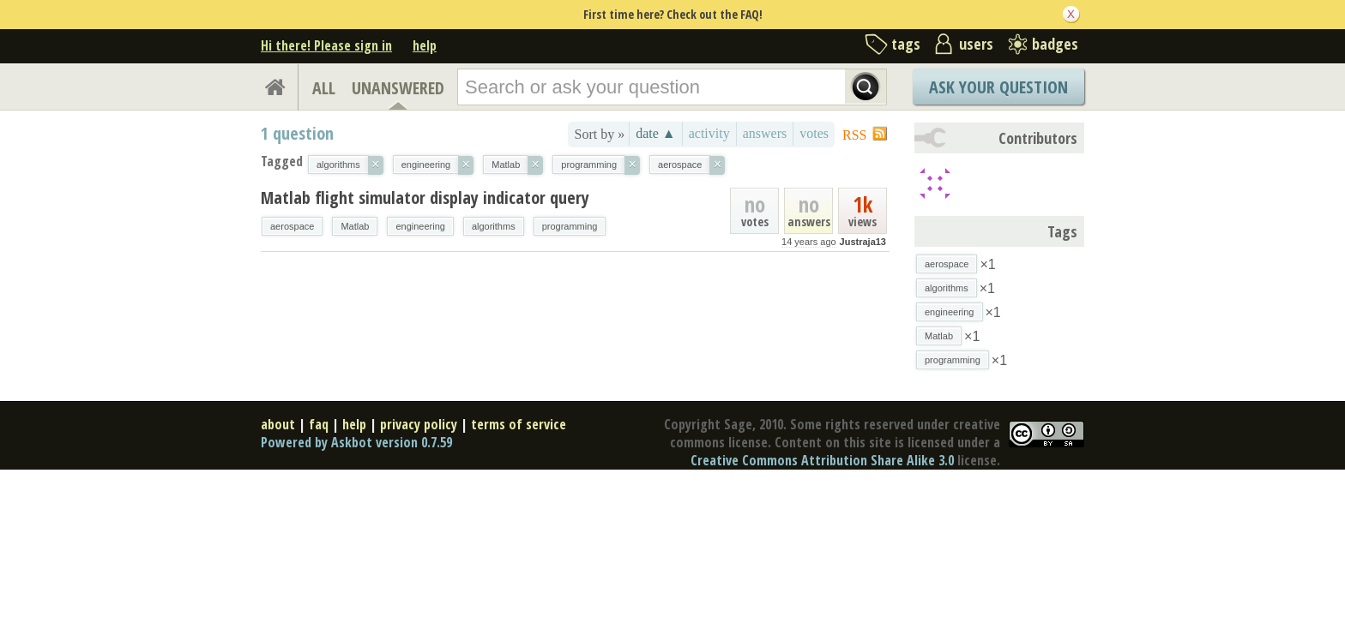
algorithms (494, 226)
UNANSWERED (398, 87)
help (425, 45)
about (278, 424)
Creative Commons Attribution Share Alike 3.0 (822, 460)
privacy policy (418, 424)
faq (319, 424)
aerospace (292, 226)
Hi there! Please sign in (326, 45)
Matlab (355, 226)
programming (570, 226)
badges (1055, 43)
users (976, 43)
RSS (854, 135)
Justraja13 (863, 242)
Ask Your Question (998, 87)
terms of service (518, 424)
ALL (323, 87)
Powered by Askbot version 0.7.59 (356, 442)
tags (905, 43)
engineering (420, 226)
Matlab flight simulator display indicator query (425, 197)
